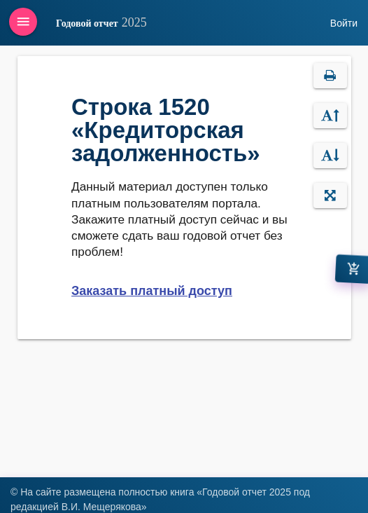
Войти (344, 23)
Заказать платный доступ (151, 291)
